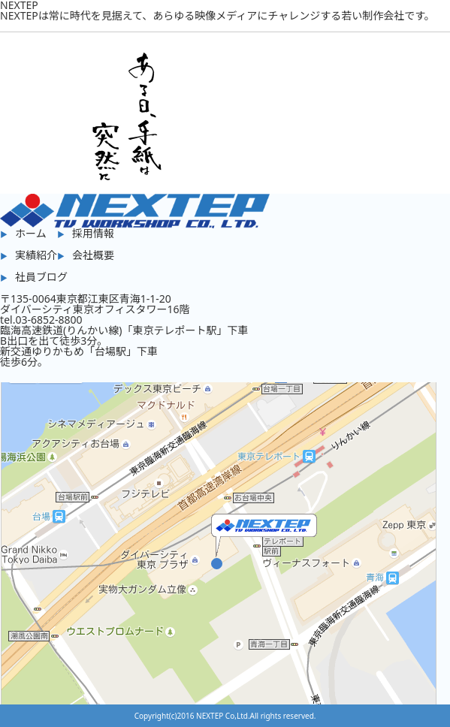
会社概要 (93, 255)
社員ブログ (41, 277)
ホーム (31, 233)
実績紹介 (36, 255)
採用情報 (93, 233)
